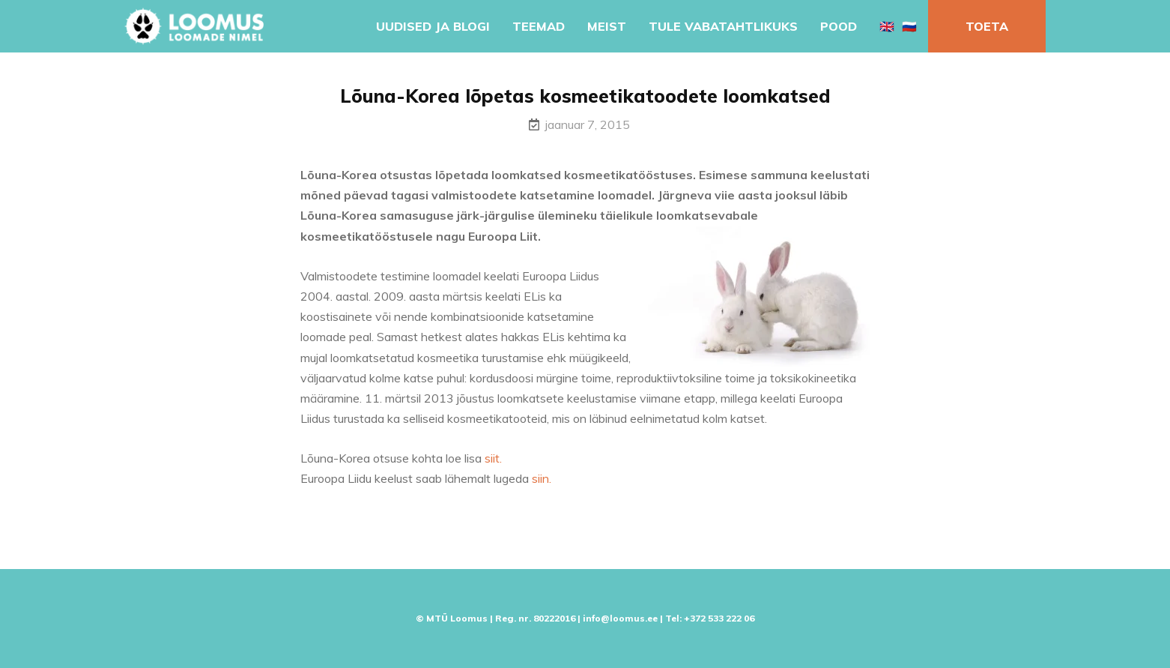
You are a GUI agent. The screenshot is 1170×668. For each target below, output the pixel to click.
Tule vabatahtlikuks (723, 26)
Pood (838, 26)
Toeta (987, 26)
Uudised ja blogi (433, 26)
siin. (541, 478)
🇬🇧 (886, 26)
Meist (606, 26)
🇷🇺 (909, 26)
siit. (493, 458)
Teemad (538, 26)
